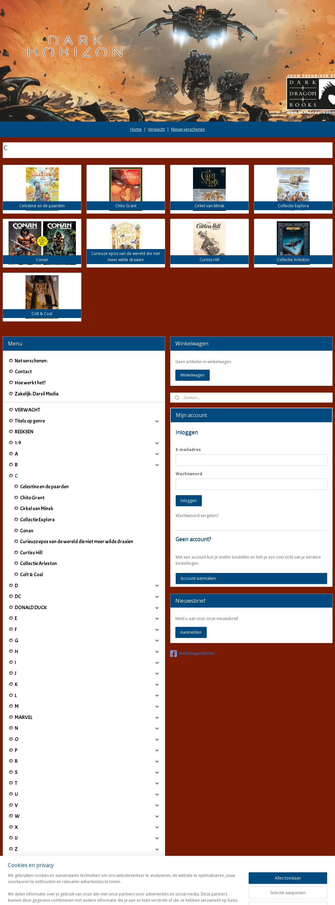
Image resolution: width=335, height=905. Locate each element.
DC (87, 596)
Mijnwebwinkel (243, 893)
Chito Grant (32, 497)
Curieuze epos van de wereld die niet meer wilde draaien (76, 541)
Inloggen (189, 500)
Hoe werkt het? (30, 382)
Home (136, 129)
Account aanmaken (198, 578)
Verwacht (156, 129)
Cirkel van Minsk (36, 508)
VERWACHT (27, 410)
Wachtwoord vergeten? (197, 515)
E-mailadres (188, 449)
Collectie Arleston (38, 563)
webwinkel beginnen (186, 893)
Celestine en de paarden (44, 486)
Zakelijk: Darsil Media (37, 394)
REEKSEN (24, 431)
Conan (26, 531)
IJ (87, 838)
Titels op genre (87, 421)
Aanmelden (191, 632)
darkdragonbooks (192, 654)
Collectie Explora (37, 519)
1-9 (87, 443)
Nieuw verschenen (188, 129)
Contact (23, 371)
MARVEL (87, 717)
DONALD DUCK (87, 607)
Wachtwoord (189, 474)
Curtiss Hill (31, 552)
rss (161, 893)
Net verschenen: (31, 361)
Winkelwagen (192, 375)
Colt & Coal (31, 574)
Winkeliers (87, 865)
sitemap (147, 893)
